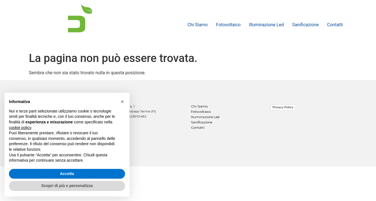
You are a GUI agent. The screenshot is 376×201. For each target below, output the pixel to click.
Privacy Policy (283, 107)
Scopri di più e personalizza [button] (67, 185)
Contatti (335, 24)
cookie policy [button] (20, 127)
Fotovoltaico (228, 24)
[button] (122, 101)
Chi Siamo (198, 24)
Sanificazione (305, 24)
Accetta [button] (67, 173)
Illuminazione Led (266, 24)
